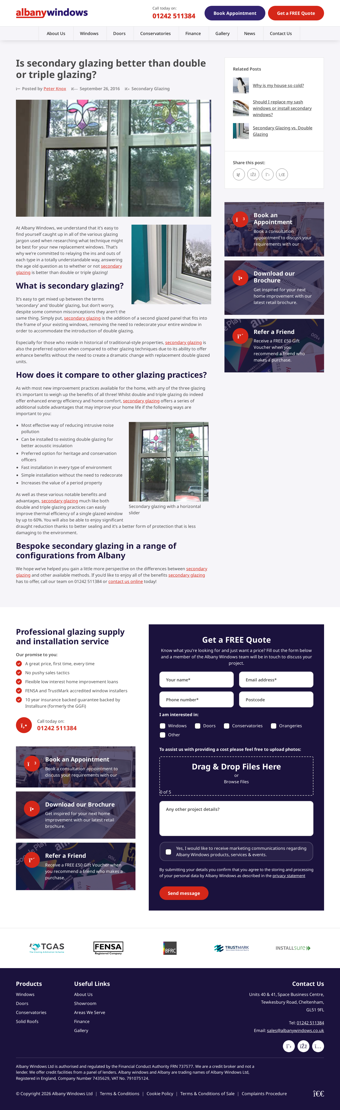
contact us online (125, 581)
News (249, 33)
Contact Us (281, 33)
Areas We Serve (89, 1012)
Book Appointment (235, 13)
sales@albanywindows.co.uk (295, 1030)
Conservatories (155, 33)
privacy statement (289, 875)
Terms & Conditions (119, 1093)
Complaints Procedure (264, 1093)
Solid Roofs (27, 1021)
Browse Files (236, 782)
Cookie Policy (160, 1093)
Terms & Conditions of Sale (207, 1093)
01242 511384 (173, 15)
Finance (193, 33)
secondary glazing (82, 318)
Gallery (222, 33)
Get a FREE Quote (296, 13)
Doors (119, 33)
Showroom (85, 1003)
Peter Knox (55, 89)
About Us (56, 33)
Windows (89, 33)
